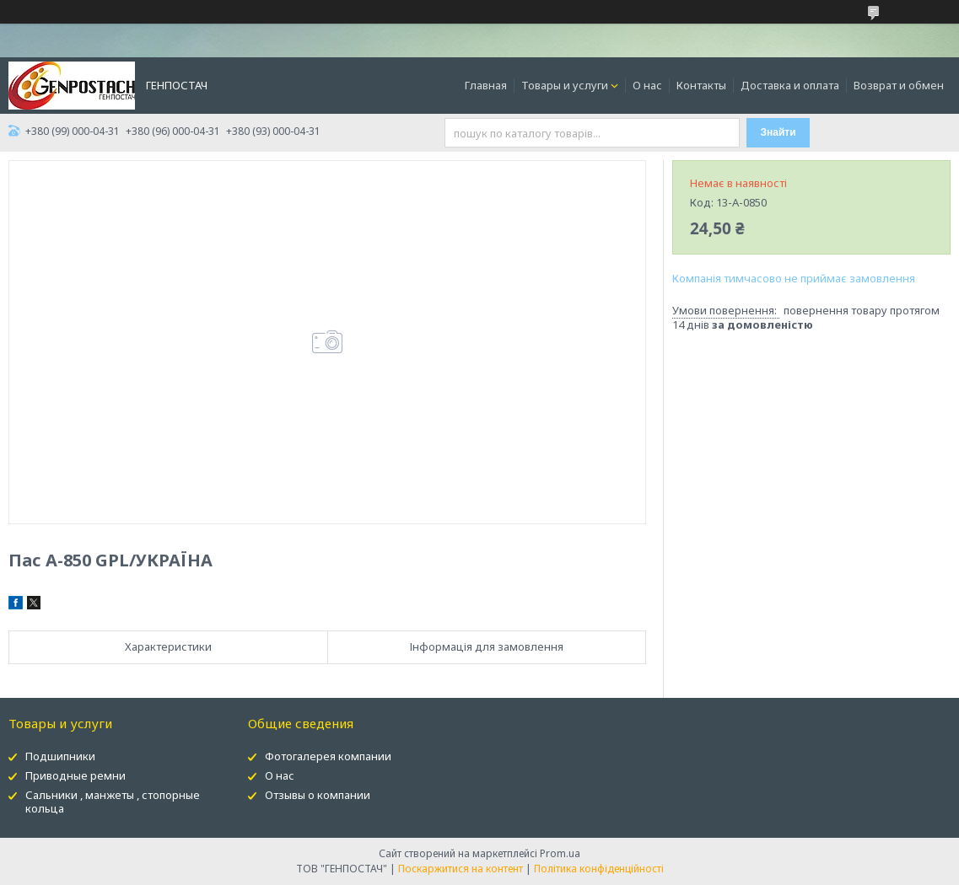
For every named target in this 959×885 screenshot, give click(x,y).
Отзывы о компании (317, 794)
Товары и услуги (564, 85)
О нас (647, 85)
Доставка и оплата (790, 85)
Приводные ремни (75, 775)
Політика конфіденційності (599, 868)
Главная (486, 85)
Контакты (701, 85)
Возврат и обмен (899, 85)
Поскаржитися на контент (460, 868)
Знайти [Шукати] (778, 132)
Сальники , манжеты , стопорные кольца (112, 802)
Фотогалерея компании (328, 756)
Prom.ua (560, 853)
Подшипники (60, 756)
